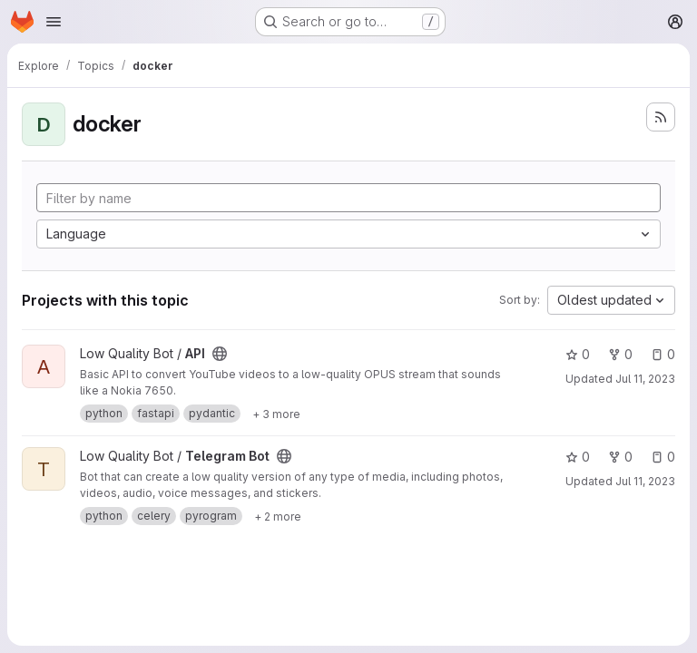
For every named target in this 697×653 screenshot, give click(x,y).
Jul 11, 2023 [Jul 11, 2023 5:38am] (645, 481)
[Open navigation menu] (53, 21)
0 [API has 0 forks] (620, 354)
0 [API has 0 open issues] (663, 354)
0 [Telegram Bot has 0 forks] (620, 456)
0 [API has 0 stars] (577, 354)
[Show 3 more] (276, 413)
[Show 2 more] (277, 516)
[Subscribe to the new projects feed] (660, 117)
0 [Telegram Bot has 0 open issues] (663, 456)
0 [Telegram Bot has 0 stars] (577, 456)
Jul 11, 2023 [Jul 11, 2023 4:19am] (645, 378)
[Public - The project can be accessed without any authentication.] (219, 353)
